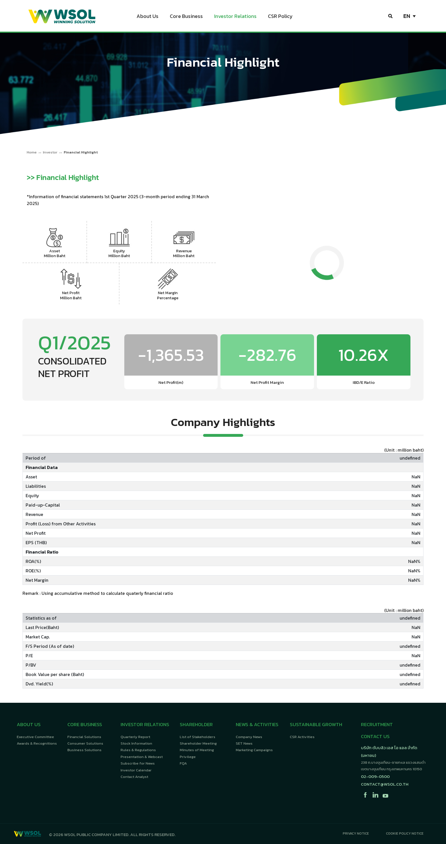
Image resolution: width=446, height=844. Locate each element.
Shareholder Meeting (198, 743)
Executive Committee (35, 736)
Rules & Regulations (138, 750)
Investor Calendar (136, 770)
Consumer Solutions (85, 743)
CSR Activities (302, 736)
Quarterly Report (135, 736)
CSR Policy (280, 17)
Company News (249, 736)
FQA (183, 763)
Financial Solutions (84, 736)
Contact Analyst (134, 776)
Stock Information (136, 743)
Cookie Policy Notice (405, 833)
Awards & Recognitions (37, 743)
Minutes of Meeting (197, 750)
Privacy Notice (356, 833)
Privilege (188, 756)
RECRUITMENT (377, 724)
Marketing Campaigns (254, 750)
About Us (147, 17)
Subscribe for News (138, 763)
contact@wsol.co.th (384, 784)
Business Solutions (84, 750)
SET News (244, 743)
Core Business (186, 17)
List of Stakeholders (197, 736)
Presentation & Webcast (142, 756)
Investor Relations (235, 17)
